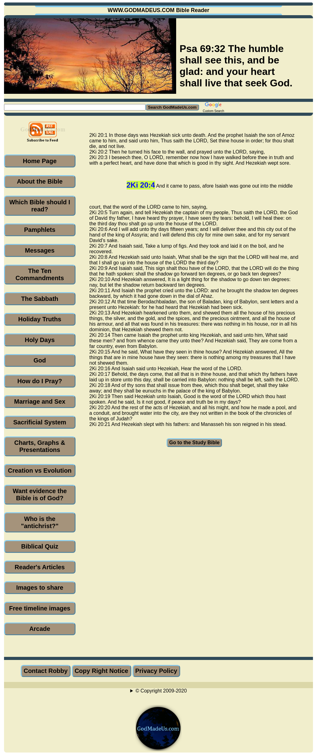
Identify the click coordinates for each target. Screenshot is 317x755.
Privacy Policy (156, 670)
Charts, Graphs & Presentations (39, 446)
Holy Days (40, 339)
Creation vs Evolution (40, 470)
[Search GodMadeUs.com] (74, 107)
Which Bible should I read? (39, 206)
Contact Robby (45, 670)
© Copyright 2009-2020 (161, 690)
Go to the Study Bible (194, 442)
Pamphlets (39, 229)
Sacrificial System (39, 422)
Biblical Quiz (39, 546)
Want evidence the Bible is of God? (40, 494)
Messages (39, 250)
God (39, 360)
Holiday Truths (39, 319)
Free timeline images (39, 608)
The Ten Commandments (39, 274)
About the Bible (40, 181)
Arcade (39, 628)
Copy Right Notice (101, 670)
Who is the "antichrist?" (40, 522)
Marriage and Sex (39, 401)
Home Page (40, 161)
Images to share (39, 587)
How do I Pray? (39, 381)
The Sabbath (39, 298)
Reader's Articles (40, 567)
